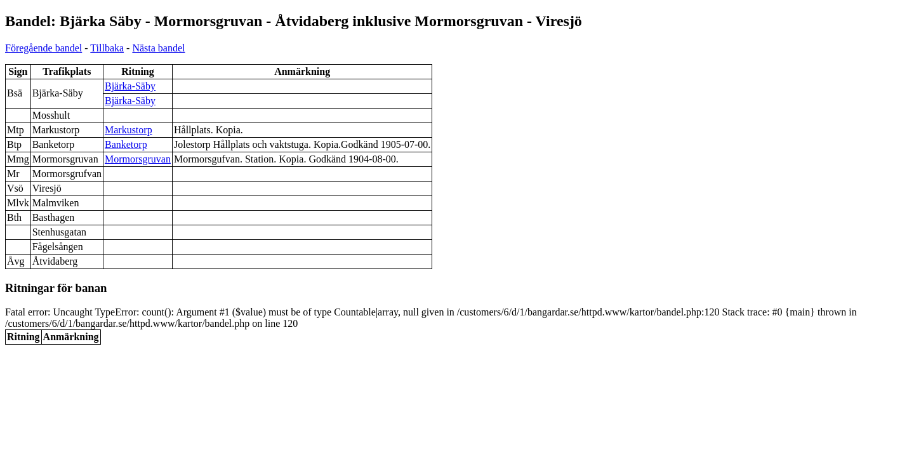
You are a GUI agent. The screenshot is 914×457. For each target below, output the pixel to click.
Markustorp (128, 129)
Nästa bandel (158, 48)
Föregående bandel (43, 48)
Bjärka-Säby (130, 86)
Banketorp (126, 144)
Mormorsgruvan (138, 159)
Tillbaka (107, 48)
